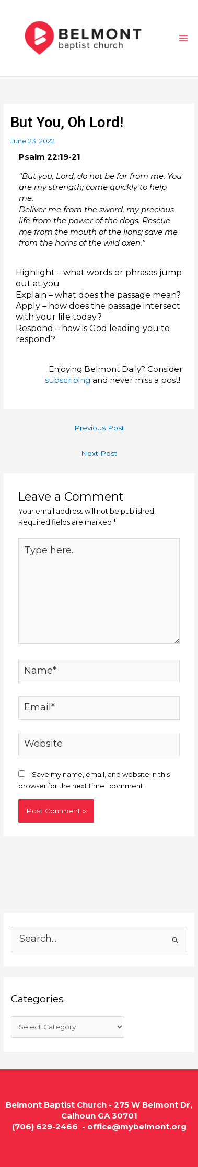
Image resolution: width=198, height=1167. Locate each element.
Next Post (99, 453)
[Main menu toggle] (183, 38)
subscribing (67, 380)
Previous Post (99, 427)
